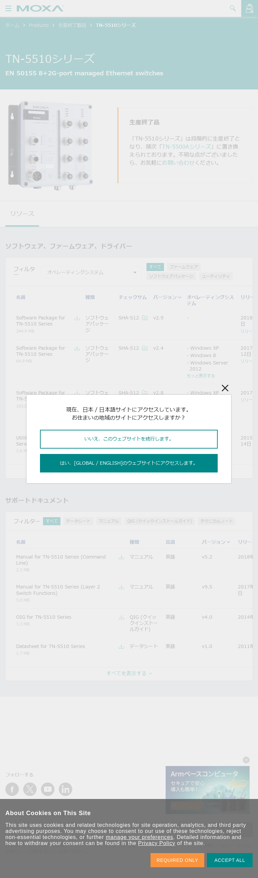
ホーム (12, 25)
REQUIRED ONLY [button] (177, 860)
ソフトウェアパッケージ (171, 276)
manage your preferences (139, 837)
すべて (155, 267)
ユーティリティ (216, 276)
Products (39, 25)
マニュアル (109, 521)
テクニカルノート (217, 521)
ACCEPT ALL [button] (229, 860)
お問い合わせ (178, 162)
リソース (22, 214)
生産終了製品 (72, 25)
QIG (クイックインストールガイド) (159, 521)
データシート (78, 521)
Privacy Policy (156, 843)
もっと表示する (201, 376)
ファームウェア (184, 267)
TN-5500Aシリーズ (186, 146)
